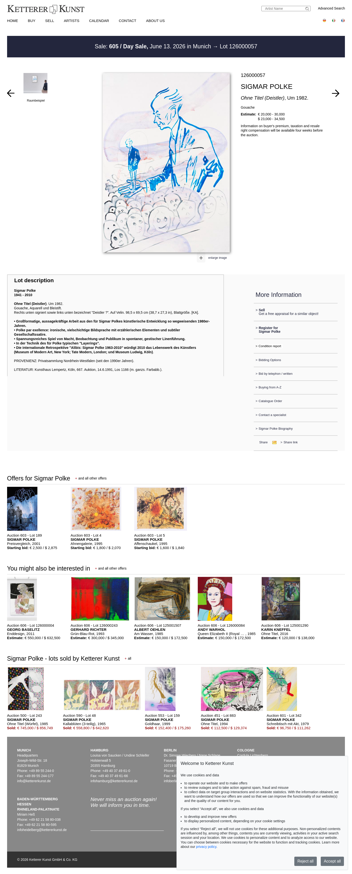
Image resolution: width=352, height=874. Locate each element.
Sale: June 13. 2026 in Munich (154, 46)
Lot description (34, 280)
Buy (31, 21)
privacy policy (206, 847)
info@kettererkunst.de (34, 781)
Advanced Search (331, 8)
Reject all (305, 861)
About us (155, 21)
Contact (127, 21)
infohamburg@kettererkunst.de (113, 781)
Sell (49, 21)
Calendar (99, 21)
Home (12, 21)
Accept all (332, 861)
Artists (71, 21)
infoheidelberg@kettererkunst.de (42, 830)
